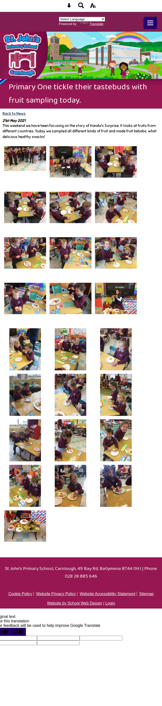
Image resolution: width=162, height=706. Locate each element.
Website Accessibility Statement (107, 594)
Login (110, 603)
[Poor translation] (18, 632)
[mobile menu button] (150, 23)
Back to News (14, 113)
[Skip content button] (69, 7)
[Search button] (81, 7)
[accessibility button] (93, 7)
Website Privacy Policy (56, 594)
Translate (91, 24)
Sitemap (146, 594)
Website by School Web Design (74, 603)
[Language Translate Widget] (82, 19)
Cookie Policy (20, 594)
